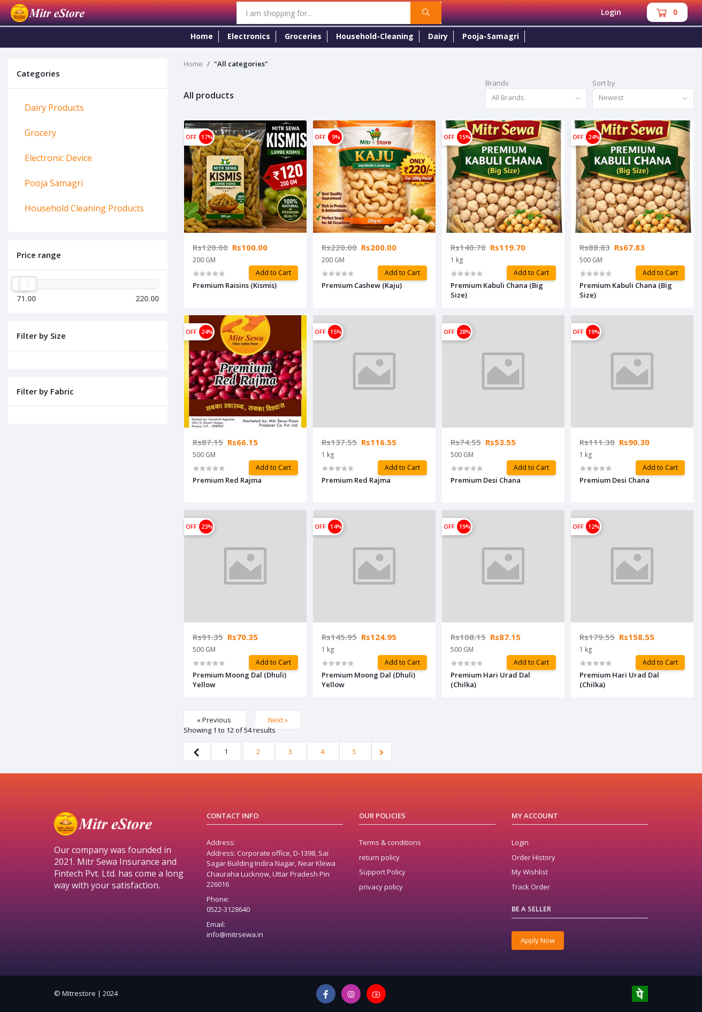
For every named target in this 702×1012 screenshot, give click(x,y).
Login (611, 12)
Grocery (40, 133)
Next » (278, 720)
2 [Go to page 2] (259, 751)
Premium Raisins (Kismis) (235, 285)
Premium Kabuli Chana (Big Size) (497, 290)
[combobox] (536, 98)
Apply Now (538, 940)
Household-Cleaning (375, 36)
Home (201, 36)
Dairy (438, 36)
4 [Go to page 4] (323, 751)
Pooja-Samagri (490, 36)
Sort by (603, 83)
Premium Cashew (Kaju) (362, 285)
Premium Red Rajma (227, 480)
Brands (497, 83)
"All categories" (241, 64)
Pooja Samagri (54, 183)
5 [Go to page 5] (355, 751)
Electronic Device (58, 158)
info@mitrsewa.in (235, 934)
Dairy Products (54, 107)
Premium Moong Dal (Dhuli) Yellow (239, 679)
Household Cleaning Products (84, 208)
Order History (533, 857)
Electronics (248, 36)
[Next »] (381, 751)
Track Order (531, 887)
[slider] (28, 283)
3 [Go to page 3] (291, 751)
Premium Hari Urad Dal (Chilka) (490, 679)
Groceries (303, 36)
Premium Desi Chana (486, 480)
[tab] (88, 107)
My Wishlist (530, 872)
